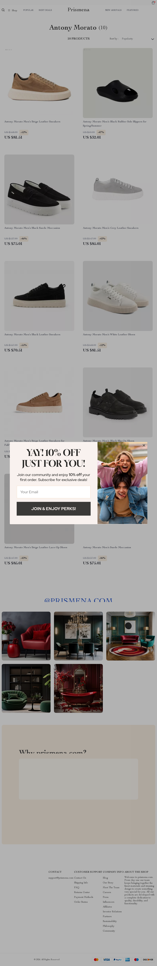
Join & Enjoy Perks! (53, 508)
